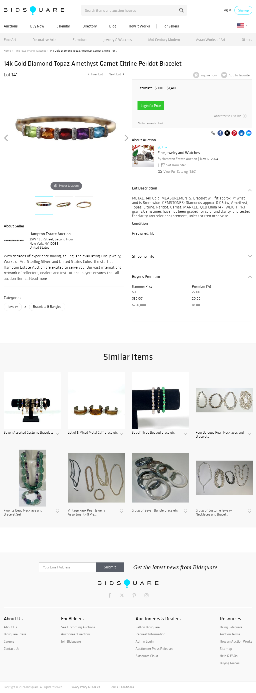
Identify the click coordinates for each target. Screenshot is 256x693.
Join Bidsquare (71, 641)
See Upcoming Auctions (78, 627)
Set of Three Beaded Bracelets (153, 433)
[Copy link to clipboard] (213, 134)
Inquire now (208, 75)
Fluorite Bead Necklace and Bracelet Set (23, 513)
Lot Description (144, 188)
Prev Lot (95, 74)
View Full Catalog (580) (176, 172)
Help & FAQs (229, 656)
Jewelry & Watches (118, 39)
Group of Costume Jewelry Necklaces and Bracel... (214, 513)
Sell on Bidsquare (148, 627)
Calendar (63, 26)
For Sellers (170, 26)
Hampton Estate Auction (50, 233)
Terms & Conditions (122, 687)
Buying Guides (230, 663)
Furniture (79, 39)
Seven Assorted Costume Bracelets (28, 433)
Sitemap (226, 648)
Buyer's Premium (146, 276)
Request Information (150, 634)
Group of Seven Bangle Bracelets (155, 511)
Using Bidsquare (231, 627)
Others (247, 39)
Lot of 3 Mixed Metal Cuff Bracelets (93, 433)
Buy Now (37, 26)
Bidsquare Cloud (147, 656)
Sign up (243, 10)
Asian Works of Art (211, 39)
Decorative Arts (44, 39)
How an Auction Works (236, 641)
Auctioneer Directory (75, 634)
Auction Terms (230, 634)
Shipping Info (143, 256)
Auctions (11, 26)
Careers (9, 641)
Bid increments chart (150, 123)
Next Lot (116, 74)
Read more (38, 278)
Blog (112, 26)
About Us (10, 627)
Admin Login (145, 641)
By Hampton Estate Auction (177, 159)
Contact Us (11, 648)
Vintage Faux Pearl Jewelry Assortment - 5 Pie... (86, 513)
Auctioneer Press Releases (154, 648)
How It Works (139, 26)
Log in (226, 10)
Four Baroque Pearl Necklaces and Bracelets (220, 435)
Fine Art (10, 39)
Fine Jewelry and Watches (30, 50)
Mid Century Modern (164, 39)
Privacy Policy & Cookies (85, 687)
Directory (89, 26)
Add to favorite (239, 75)
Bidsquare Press (15, 634)
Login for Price (151, 105)
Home (7, 50)
